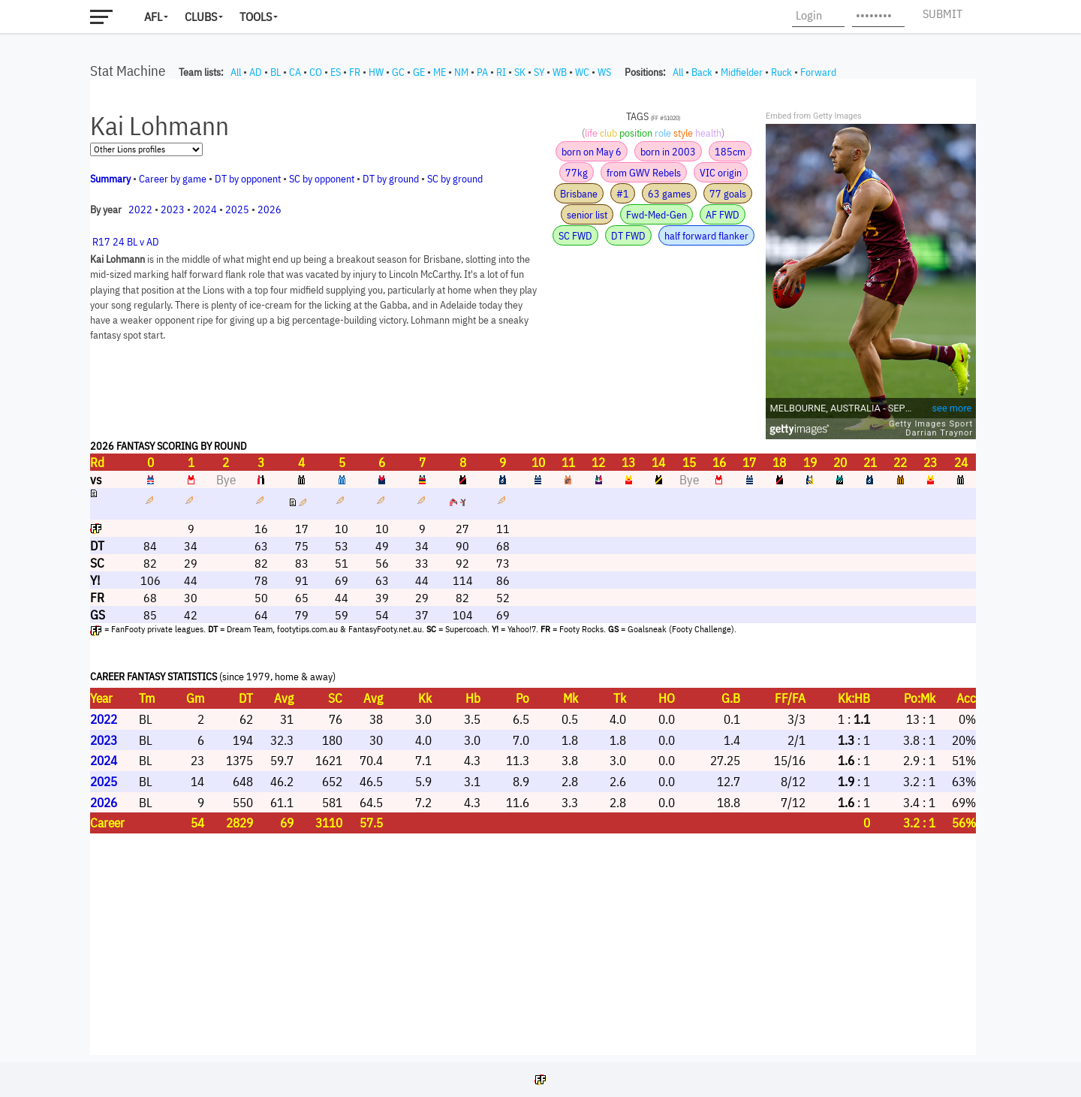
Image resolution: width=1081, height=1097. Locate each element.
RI (501, 72)
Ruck (781, 72)
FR (354, 72)
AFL (153, 16)
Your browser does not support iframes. (533, 567)
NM (461, 72)
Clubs (201, 16)
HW (376, 72)
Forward (818, 72)
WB (560, 72)
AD (255, 72)
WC (582, 72)
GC (398, 72)
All (235, 72)
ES (335, 72)
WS (604, 72)
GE (419, 72)
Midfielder (742, 72)
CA (295, 72)
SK (519, 72)
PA (482, 72)
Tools (255, 16)
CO (315, 72)
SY (539, 72)
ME (439, 72)
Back (701, 72)
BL (275, 72)
